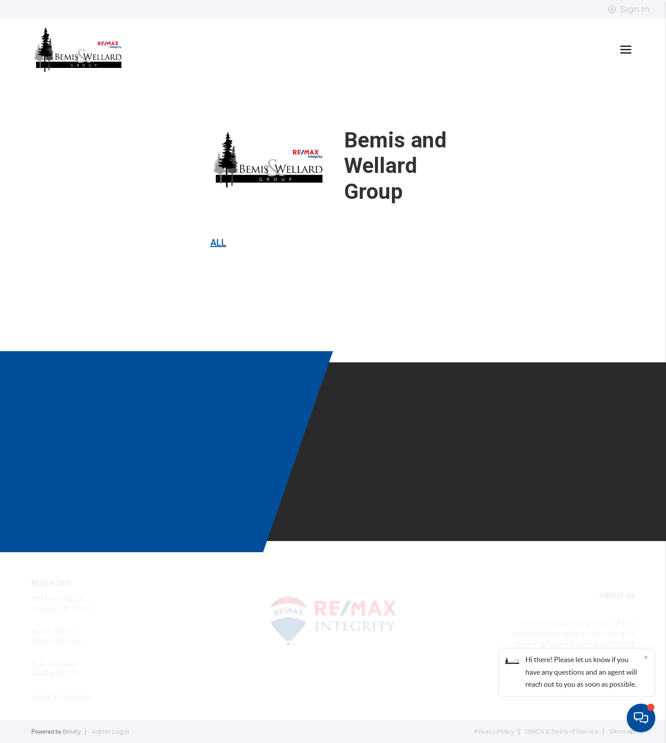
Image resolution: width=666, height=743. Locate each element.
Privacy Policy (494, 731)
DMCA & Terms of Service (562, 731)
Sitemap (622, 731)
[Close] (645, 657)
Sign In (628, 9)
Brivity (72, 731)
